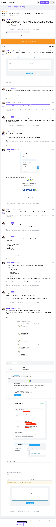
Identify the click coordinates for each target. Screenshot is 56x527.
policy (25, 32)
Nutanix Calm (16, 32)
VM (28, 32)
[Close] (54, 521)
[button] (1, 2)
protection (8, 32)
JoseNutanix (8, 50)
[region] (28, 523)
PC (21, 32)
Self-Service (22, 6)
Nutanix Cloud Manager (13, 6)
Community (3, 6)
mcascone (8, 19)
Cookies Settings (19, 524)
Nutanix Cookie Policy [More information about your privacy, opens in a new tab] (21, 522)
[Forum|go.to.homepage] (9, 2)
